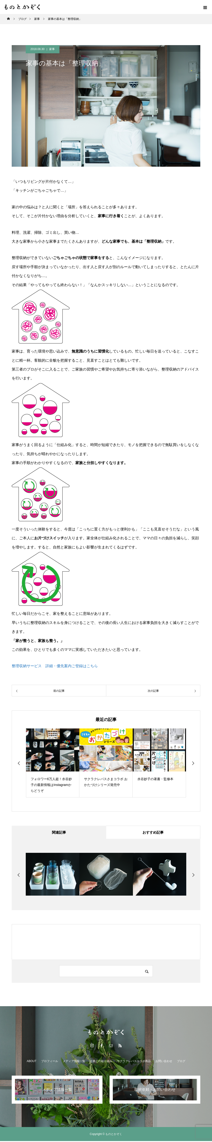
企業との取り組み (101, 1062)
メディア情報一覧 (74, 1062)
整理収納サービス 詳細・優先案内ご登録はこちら (55, 666)
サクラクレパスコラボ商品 (134, 1062)
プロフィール (49, 1062)
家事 (52, 49)
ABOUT (31, 1062)
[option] (52, 762)
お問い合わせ (163, 1062)
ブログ (181, 1062)
